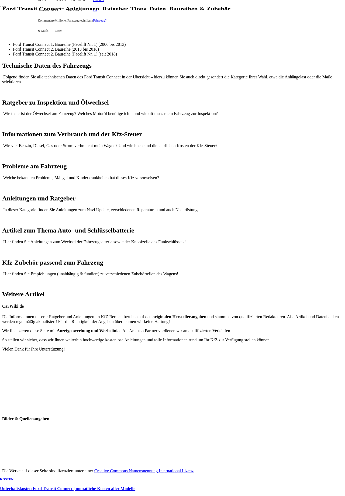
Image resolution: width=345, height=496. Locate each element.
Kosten (6, 479)
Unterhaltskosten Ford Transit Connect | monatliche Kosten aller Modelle (67, 488)
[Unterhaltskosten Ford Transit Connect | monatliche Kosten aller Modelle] (102, 160)
